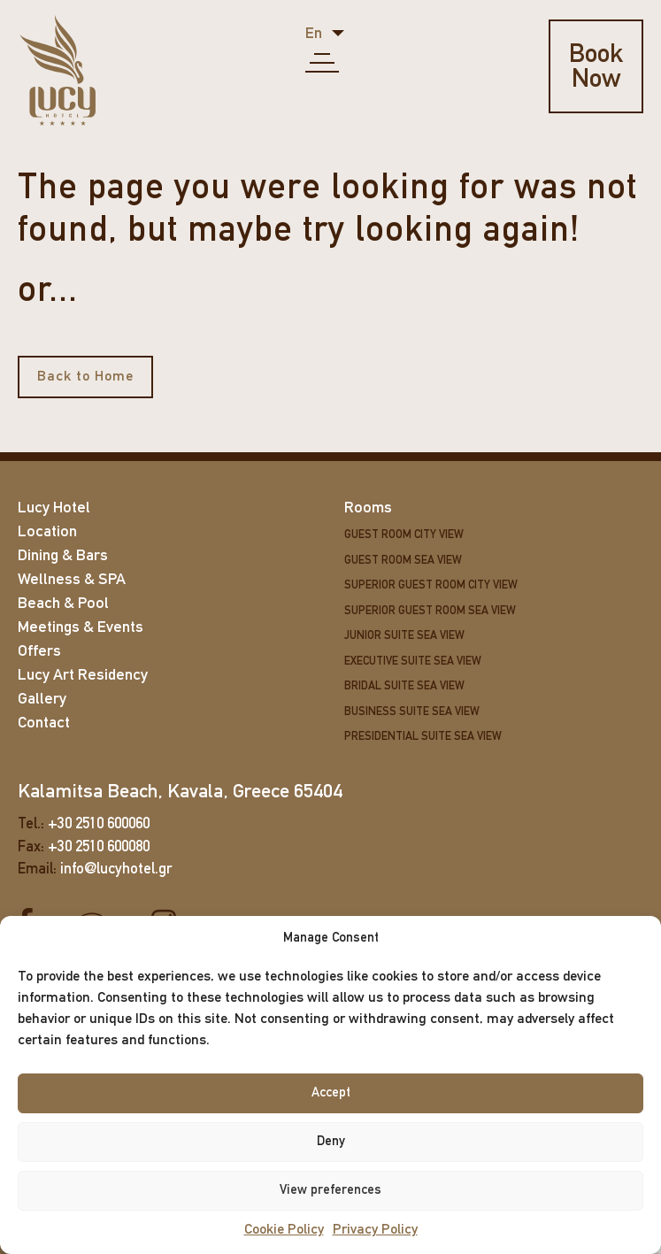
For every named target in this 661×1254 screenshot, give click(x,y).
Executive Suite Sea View (412, 661)
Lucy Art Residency (83, 675)
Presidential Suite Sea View (423, 736)
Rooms (368, 508)
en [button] (315, 34)
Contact (44, 723)
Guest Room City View (404, 535)
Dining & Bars (63, 556)
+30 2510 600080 (99, 846)
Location (47, 532)
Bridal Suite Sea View (404, 686)
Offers (39, 651)
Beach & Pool (63, 604)
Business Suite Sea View (412, 712)
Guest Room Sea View (403, 560)
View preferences (330, 1190)
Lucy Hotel (54, 508)
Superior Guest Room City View (431, 585)
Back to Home (85, 377)
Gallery (42, 699)
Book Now (599, 68)
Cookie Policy (284, 1230)
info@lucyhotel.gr (116, 869)
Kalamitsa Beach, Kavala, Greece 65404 (180, 792)
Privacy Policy (375, 1230)
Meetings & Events (80, 627)
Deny (331, 1142)
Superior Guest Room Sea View (430, 611)
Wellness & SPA (72, 580)
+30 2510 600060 (99, 824)
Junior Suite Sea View (404, 636)
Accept (330, 1093)
